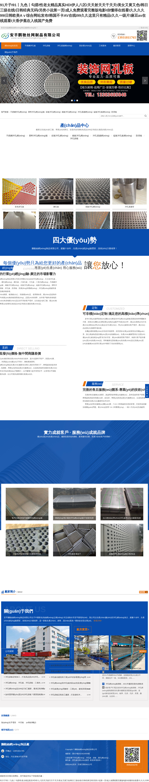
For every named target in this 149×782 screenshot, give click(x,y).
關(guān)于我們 (11, 52)
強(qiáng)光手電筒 (8, 722)
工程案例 (102, 46)
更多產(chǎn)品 (85, 46)
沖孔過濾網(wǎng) (64, 46)
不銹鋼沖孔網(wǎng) (18, 116)
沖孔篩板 (46, 46)
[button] (145, 80)
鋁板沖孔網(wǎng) (53, 116)
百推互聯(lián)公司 (85, 764)
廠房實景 (117, 46)
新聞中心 (131, 46)
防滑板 (114, 116)
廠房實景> (82, 670)
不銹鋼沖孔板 (30, 46)
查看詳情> (98, 662)
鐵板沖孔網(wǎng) (69, 116)
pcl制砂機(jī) (31, 722)
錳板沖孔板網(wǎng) (102, 116)
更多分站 (144, 28)
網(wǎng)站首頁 (11, 46)
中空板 (21, 722)
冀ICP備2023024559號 (81, 754)
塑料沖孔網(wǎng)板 (36, 116)
